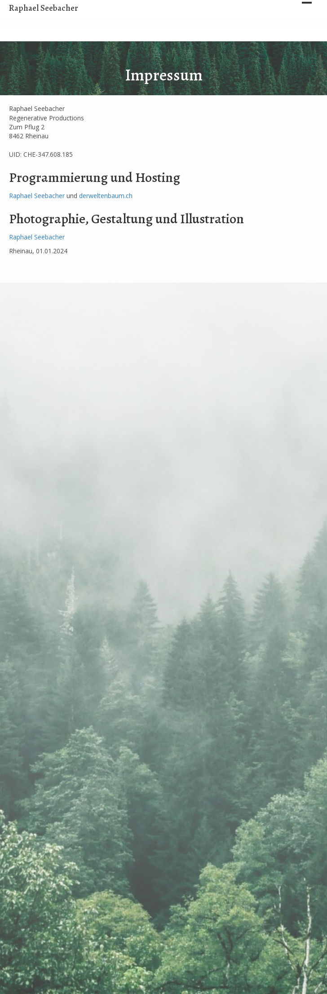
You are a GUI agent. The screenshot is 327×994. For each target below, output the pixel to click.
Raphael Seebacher (37, 195)
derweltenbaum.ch (106, 195)
